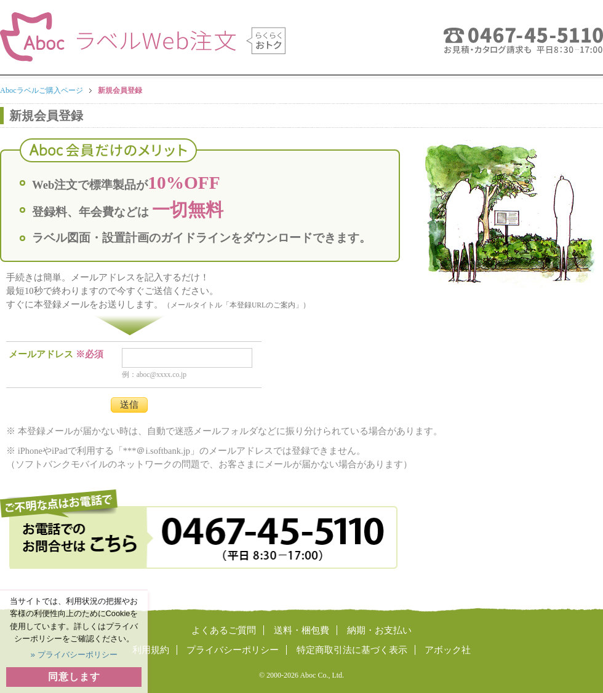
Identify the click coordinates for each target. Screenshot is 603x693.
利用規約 (150, 650)
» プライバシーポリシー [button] (73, 654)
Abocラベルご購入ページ (41, 90)
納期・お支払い (379, 630)
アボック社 (448, 650)
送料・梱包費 (301, 630)
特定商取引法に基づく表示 (352, 650)
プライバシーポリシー (232, 650)
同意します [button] (74, 676)
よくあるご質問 (223, 630)
